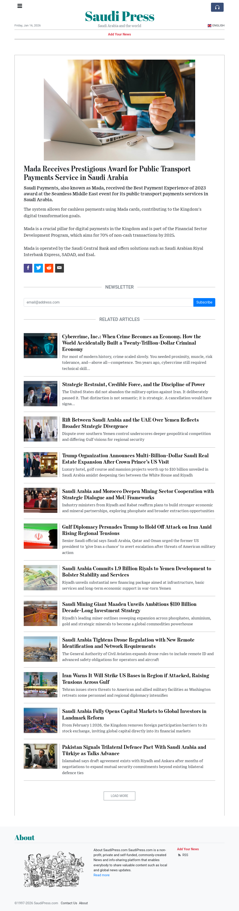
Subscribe (204, 302)
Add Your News (119, 34)
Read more (102, 875)
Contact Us (69, 903)
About (83, 903)
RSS (182, 855)
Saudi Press (119, 16)
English (216, 25)
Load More (119, 796)
